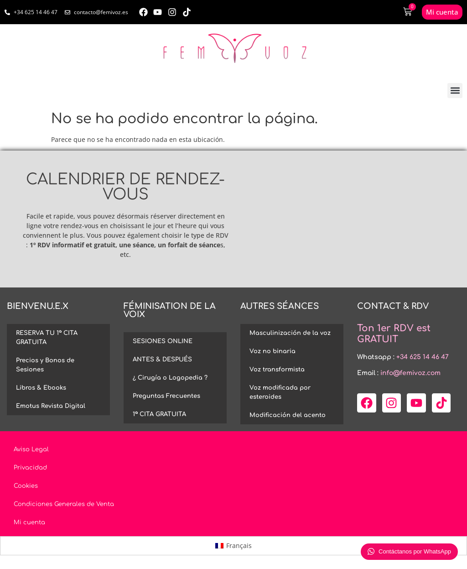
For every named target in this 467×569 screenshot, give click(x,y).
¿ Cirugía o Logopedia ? (170, 378)
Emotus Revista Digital (50, 406)
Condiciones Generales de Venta (64, 504)
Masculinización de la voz (290, 333)
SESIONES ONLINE (162, 341)
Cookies (26, 486)
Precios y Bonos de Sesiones (45, 365)
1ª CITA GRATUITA (159, 414)
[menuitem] (233, 546)
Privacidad (30, 468)
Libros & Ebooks (41, 388)
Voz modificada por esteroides (280, 392)
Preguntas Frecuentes (166, 396)
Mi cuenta (29, 522)
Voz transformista (277, 369)
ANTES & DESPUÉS (162, 359)
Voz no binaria (272, 351)
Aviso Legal (31, 449)
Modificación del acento (287, 415)
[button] (454, 90)
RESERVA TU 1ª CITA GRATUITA (47, 337)
